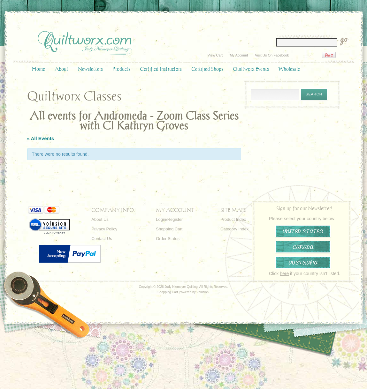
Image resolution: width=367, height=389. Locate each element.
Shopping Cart (169, 229)
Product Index (233, 219)
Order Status (168, 238)
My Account (239, 55)
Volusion (202, 292)
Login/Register (169, 219)
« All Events (40, 138)
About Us (99, 219)
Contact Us (101, 238)
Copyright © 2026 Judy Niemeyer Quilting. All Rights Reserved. (183, 286)
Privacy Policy (104, 229)
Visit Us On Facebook (272, 55)
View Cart (215, 55)
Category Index (234, 229)
